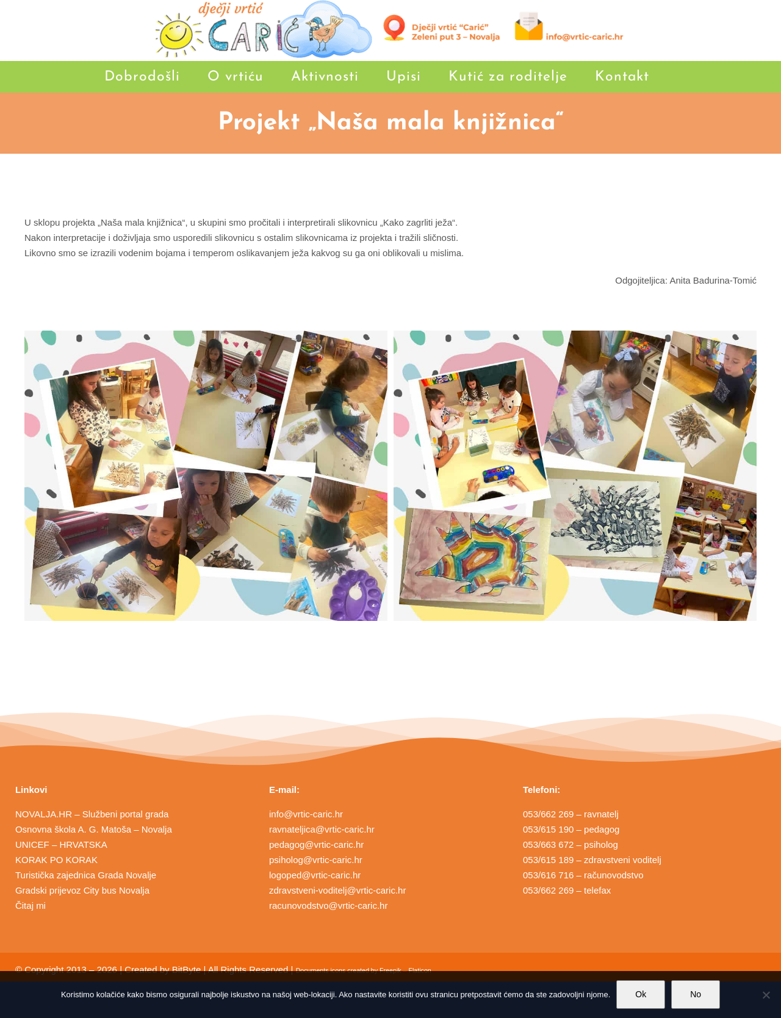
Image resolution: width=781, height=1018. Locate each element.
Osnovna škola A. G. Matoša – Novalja (93, 829)
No (695, 994)
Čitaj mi (30, 905)
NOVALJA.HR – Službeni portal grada (92, 814)
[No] (766, 995)
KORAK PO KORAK (56, 860)
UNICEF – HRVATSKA (61, 844)
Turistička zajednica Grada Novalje (85, 875)
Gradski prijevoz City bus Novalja (82, 890)
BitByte (186, 969)
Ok (640, 994)
